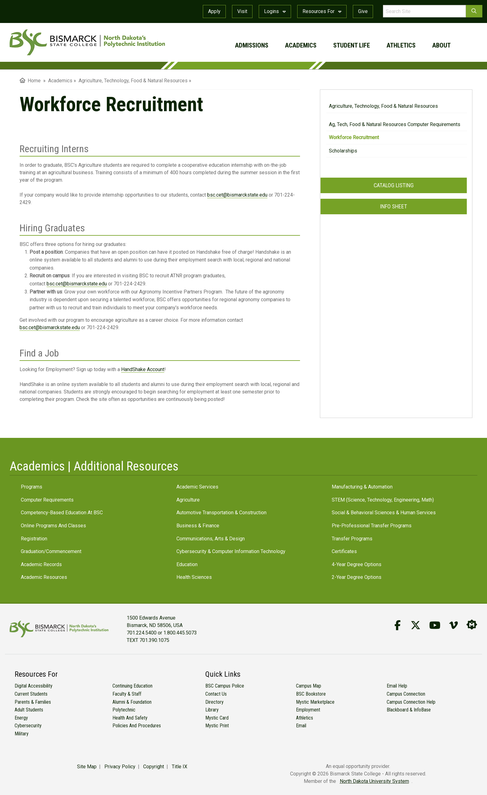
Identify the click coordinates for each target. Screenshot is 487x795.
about (441, 45)
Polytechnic (123, 710)
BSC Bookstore (311, 694)
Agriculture (188, 500)
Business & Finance (197, 526)
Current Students (31, 694)
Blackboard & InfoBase (409, 710)
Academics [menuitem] (60, 81)
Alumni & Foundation (132, 702)
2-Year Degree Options (356, 577)
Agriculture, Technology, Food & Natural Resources (383, 106)
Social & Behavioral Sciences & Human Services (384, 513)
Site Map (87, 767)
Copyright (153, 767)
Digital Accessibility (33, 686)
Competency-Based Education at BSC (62, 513)
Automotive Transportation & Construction (221, 513)
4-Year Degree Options (356, 564)
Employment (308, 710)
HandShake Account (142, 369)
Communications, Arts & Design (210, 539)
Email (301, 726)
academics (300, 45)
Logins (275, 11)
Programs (31, 487)
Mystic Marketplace (315, 702)
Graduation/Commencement (51, 551)
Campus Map (308, 686)
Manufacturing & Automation (362, 487)
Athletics (304, 718)
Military (22, 734)
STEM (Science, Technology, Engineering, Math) (383, 500)
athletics (401, 45)
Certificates (344, 551)
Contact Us (216, 694)
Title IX (179, 767)
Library (212, 710)
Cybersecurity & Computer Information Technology (230, 551)
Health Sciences (194, 577)
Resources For (322, 11)
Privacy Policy (119, 767)
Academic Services (197, 487)
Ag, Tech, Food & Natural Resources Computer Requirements (394, 124)
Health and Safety (130, 718)
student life (351, 45)
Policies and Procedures (136, 726)
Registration (34, 539)
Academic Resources (44, 577)
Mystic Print (217, 726)
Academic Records (41, 564)
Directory (214, 702)
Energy (21, 718)
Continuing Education (132, 686)
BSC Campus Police (224, 686)
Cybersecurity (28, 726)
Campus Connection (406, 694)
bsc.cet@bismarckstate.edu (237, 195)
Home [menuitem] (30, 81)
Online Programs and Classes (53, 526)
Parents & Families (33, 702)
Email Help (397, 686)
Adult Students (29, 710)
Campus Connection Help (411, 702)
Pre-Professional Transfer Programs (372, 526)
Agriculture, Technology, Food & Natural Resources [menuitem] (133, 81)
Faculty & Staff (126, 694)
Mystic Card (217, 718)
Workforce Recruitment (354, 137)
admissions (251, 45)
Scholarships (343, 151)
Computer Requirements (47, 500)
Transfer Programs (352, 539)
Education (187, 564)
